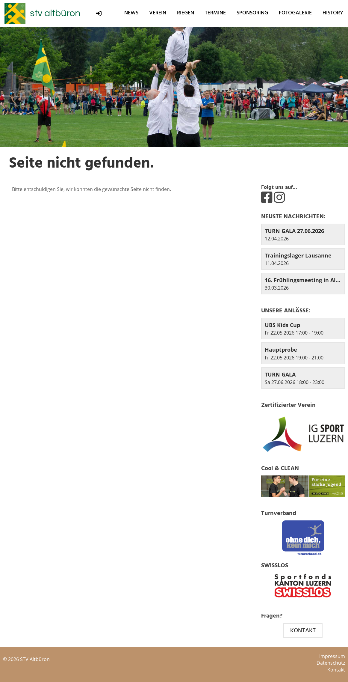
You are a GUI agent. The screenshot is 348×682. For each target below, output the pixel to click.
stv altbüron (55, 13)
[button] (303, 328)
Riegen (185, 12)
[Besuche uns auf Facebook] (266, 197)
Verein (157, 12)
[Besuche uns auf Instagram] (279, 197)
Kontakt (303, 630)
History (333, 12)
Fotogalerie (295, 12)
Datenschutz (331, 663)
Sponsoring (252, 12)
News (131, 12)
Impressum (332, 656)
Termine (215, 12)
